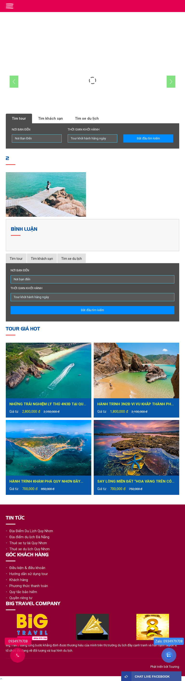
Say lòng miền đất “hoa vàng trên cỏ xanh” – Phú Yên (134, 482)
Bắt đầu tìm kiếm (148, 138)
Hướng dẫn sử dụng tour (28, 574)
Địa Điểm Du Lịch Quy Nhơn (31, 531)
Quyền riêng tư (20, 598)
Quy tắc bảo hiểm (23, 592)
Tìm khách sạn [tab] (42, 259)
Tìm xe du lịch (87, 118)
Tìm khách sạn (50, 118)
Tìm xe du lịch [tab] (71, 259)
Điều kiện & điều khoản (27, 568)
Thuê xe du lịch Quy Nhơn (29, 549)
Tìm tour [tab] (16, 259)
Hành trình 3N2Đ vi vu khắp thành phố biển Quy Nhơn (135, 404)
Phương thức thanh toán (28, 586)
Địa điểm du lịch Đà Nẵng (29, 537)
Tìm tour (19, 118)
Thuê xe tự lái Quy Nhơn (28, 543)
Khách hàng (18, 580)
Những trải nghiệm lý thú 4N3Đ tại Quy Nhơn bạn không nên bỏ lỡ (47, 404)
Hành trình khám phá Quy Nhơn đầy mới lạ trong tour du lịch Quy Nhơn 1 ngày (47, 482)
